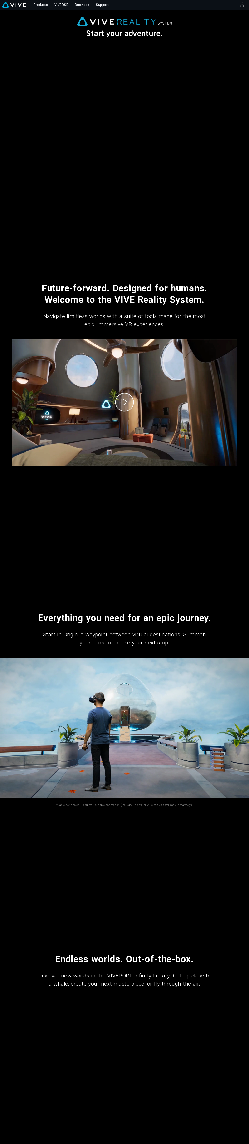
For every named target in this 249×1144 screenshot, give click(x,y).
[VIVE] (14, 4)
